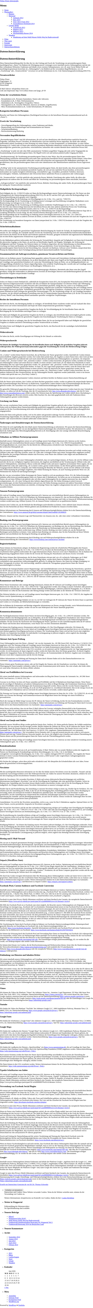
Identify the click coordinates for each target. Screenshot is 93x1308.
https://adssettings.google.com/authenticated (15, 1012)
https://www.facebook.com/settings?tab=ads (22, 939)
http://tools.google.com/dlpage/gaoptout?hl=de (49, 998)
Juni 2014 (12, 1241)
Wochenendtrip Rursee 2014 (23, 33)
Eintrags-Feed (13, 1298)
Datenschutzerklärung (12, 47)
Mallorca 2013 (18, 31)
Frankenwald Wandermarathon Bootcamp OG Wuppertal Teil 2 (31, 1222)
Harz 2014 (16, 20)
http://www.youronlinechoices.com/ (12, 393)
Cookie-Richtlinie (68, 1198)
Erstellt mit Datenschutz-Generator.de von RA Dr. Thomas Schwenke (24, 1184)
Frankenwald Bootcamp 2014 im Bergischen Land (26, 1224)
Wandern (12, 35)
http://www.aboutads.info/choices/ (64, 391)
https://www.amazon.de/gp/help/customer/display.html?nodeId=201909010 (40, 512)
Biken (11, 1255)
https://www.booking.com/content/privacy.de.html (46, 539)
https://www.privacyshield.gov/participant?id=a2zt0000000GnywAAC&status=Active (39, 901)
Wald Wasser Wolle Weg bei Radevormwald (24, 1220)
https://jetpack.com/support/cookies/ (60, 882)
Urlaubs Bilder (14, 25)
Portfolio (21, 1305)
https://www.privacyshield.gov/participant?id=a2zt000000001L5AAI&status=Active (38, 1175)
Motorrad (12, 16)
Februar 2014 (13, 1245)
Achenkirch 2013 (19, 27)
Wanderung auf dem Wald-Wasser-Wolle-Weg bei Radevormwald (36, 37)
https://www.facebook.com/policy (19, 928)
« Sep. (6, 1287)
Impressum (8, 45)
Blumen (11, 14)
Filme (6, 39)
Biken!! (11, 1216)
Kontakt (7, 43)
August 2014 (13, 1239)
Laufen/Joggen (14, 1257)
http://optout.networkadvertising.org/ (33, 947)
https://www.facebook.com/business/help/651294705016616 (52, 930)
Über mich (8, 41)
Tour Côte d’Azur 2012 (21, 22)
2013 (10, 1253)
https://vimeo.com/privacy (54, 994)
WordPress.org (14, 1302)
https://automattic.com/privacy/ (19, 660)
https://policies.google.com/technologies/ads (16, 1179)
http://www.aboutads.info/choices (19, 949)
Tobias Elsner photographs (9, 1)
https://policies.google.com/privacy (72, 996)
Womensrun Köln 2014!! (17, 1218)
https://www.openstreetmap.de (54, 1047)
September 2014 (14, 1237)
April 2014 (12, 1243)
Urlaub (11, 1261)
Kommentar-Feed (15, 1300)
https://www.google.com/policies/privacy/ (43, 1010)
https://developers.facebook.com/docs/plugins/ (30, 1102)
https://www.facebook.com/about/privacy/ (49, 1140)
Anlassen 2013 (18, 18)
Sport (10, 1259)
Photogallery (8, 12)
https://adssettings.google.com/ (40, 1000)
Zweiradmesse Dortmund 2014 (24, 24)
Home (6, 10)
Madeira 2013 (18, 29)
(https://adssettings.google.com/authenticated (15, 1181)
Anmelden (12, 1296)
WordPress (12, 1305)
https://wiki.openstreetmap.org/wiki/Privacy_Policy (18, 1051)
